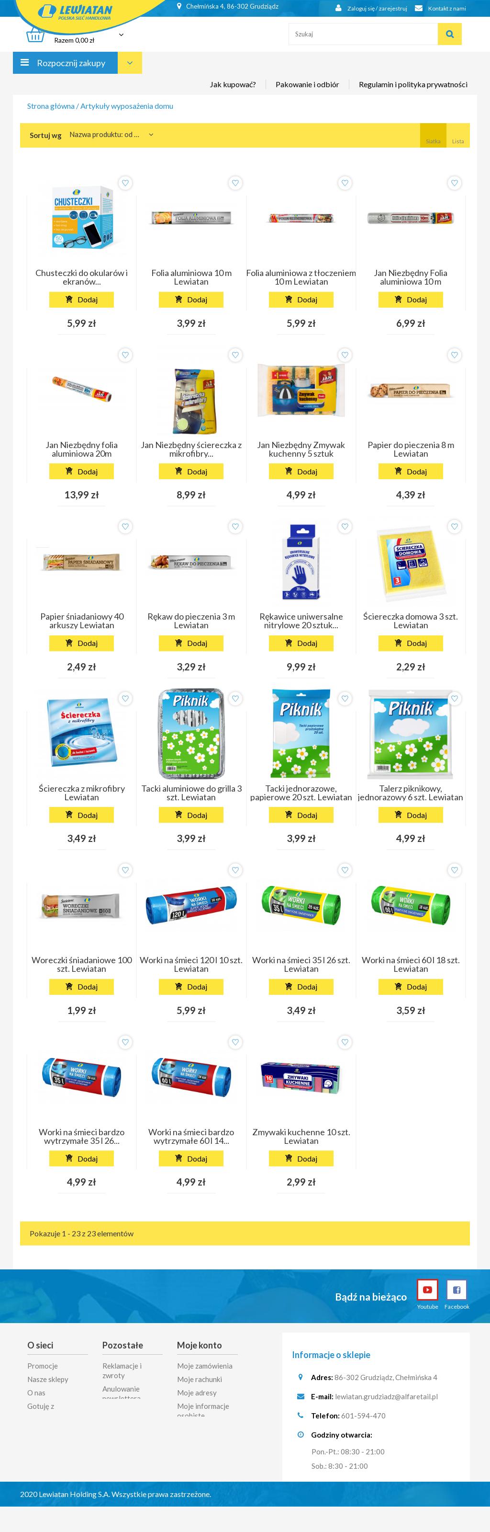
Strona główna (51, 105)
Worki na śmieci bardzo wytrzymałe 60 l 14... (191, 1136)
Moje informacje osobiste (203, 1411)
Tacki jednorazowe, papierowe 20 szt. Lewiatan (301, 792)
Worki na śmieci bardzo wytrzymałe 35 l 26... (81, 1136)
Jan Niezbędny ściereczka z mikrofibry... (191, 449)
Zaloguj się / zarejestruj (362, 8)
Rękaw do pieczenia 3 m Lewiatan (191, 620)
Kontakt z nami (437, 8)
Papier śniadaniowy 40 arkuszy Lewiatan (81, 620)
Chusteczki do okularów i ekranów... (81, 277)
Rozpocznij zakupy (71, 71)
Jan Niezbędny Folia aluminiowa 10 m (410, 277)
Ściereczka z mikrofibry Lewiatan (82, 792)
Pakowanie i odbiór (307, 92)
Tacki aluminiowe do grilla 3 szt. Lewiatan (191, 792)
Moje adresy (197, 1392)
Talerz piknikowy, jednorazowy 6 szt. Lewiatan (410, 792)
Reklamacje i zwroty (122, 1370)
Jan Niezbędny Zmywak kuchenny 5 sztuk (301, 449)
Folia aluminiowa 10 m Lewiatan (191, 277)
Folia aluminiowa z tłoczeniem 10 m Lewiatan (301, 277)
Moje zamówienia (205, 1365)
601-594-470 (363, 1417)
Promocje (42, 1365)
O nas (36, 1392)
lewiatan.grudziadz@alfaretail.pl (386, 1398)
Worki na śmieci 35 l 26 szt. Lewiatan (301, 964)
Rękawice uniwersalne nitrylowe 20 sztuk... (301, 620)
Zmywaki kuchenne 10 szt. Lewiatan (301, 1136)
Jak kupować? (233, 92)
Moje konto (199, 1345)
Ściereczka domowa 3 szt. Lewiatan (410, 620)
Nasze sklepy (47, 1379)
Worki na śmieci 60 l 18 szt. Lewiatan (411, 964)
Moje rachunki (199, 1379)
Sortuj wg (46, 135)
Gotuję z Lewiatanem (46, 1411)
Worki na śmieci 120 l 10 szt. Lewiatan (191, 964)
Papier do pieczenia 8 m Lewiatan (411, 449)
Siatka (433, 135)
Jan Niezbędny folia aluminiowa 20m (81, 449)
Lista (458, 135)
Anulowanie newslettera (121, 1393)
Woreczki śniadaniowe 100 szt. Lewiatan (82, 964)
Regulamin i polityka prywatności (413, 92)
